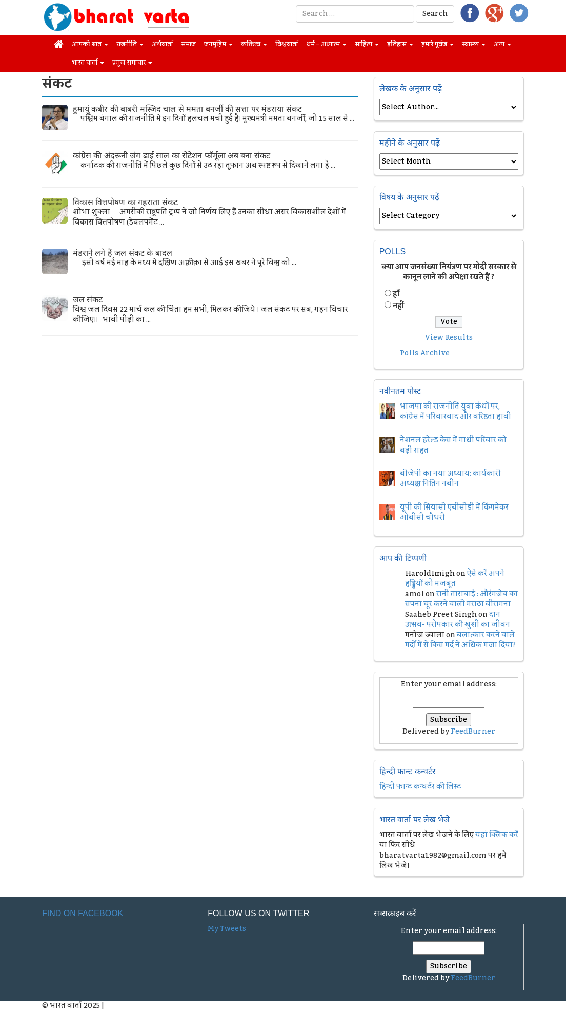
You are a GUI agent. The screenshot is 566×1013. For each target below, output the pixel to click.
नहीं (398, 306)
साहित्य (367, 44)
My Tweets (227, 929)
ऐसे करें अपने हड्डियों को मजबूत (454, 578)
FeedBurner (473, 731)
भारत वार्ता (88, 62)
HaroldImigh (430, 573)
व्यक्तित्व (254, 44)
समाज (188, 44)
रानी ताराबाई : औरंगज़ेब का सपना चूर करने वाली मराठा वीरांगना (461, 599)
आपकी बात (90, 44)
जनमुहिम (218, 44)
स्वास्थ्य (474, 44)
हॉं (396, 294)
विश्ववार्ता (286, 44)
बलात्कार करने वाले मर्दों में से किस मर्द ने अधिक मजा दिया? (460, 640)
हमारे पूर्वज (437, 44)
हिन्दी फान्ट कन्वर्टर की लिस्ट (420, 787)
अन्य (502, 44)
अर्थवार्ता (162, 44)
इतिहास (400, 44)
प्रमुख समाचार (132, 62)
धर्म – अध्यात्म (326, 44)
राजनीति (130, 44)
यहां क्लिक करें (496, 835)
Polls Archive (425, 353)
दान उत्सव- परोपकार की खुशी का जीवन (457, 619)
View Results (449, 338)
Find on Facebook (82, 913)
